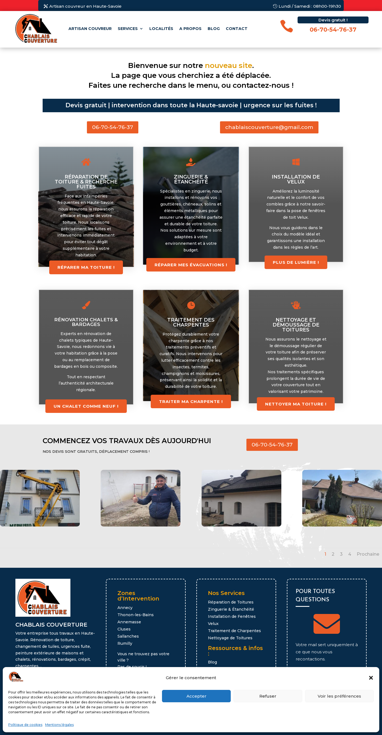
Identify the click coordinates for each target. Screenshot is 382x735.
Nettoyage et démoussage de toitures (296, 325)
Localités (161, 28)
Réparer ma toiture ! (86, 267)
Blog (214, 28)
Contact (237, 28)
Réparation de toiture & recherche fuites (86, 182)
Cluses (124, 629)
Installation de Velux (296, 179)
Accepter (196, 696)
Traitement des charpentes (191, 322)
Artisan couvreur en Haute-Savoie (85, 6)
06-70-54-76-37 (112, 127)
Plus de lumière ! (296, 262)
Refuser (267, 696)
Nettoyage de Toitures (230, 637)
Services (128, 28)
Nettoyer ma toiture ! (295, 404)
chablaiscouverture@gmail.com (269, 127)
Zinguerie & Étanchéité (231, 609)
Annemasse (129, 621)
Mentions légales (59, 725)
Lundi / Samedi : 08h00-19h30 (310, 6)
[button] (371, 678)
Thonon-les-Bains (135, 614)
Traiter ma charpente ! (191, 401)
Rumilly (124, 643)
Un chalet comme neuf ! (86, 406)
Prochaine (368, 554)
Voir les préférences (339, 696)
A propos (190, 28)
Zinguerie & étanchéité (191, 179)
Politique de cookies (25, 725)
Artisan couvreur (90, 28)
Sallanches (128, 636)
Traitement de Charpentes (234, 630)
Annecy (125, 607)
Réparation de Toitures (231, 602)
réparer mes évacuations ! (191, 264)
